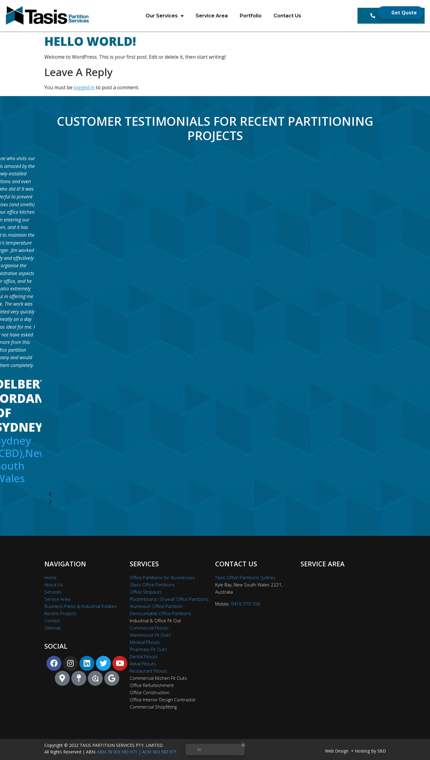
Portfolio (251, 16)
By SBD (378, 751)
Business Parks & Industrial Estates (80, 606)
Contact (52, 621)
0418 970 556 (245, 604)
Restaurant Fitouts (149, 671)
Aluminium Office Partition (156, 606)
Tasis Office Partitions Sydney (245, 577)
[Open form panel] (400, 12)
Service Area (212, 16)
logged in (84, 87)
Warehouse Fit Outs (150, 635)
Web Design (336, 751)
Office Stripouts (146, 592)
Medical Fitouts (145, 642)
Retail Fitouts (143, 664)
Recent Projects (60, 613)
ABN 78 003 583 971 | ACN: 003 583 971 (137, 752)
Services (53, 592)
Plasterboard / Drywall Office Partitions (169, 599)
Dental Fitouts (144, 656)
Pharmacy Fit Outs (148, 649)
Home (50, 577)
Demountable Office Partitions (160, 613)
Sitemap (52, 628)
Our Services (165, 15)
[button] (206, 494)
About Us (53, 585)
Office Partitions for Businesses (162, 577)
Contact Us (287, 16)
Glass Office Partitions (152, 585)
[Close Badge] (243, 745)
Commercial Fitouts (149, 628)
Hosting (362, 751)
